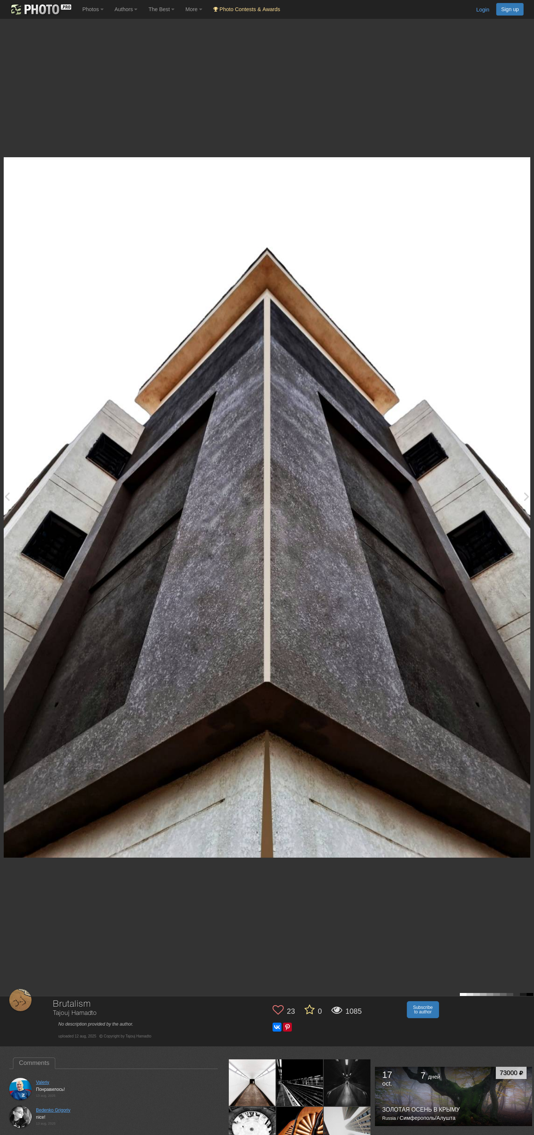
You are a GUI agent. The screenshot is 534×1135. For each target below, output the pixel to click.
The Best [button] (161, 9)
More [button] (193, 9)
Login (482, 9)
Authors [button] (126, 9)
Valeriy (42, 1082)
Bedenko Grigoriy (53, 1110)
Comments (34, 1062)
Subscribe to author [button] (423, 1009)
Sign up (510, 9)
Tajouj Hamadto (75, 1013)
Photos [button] (92, 9)
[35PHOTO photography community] (40, 9)
